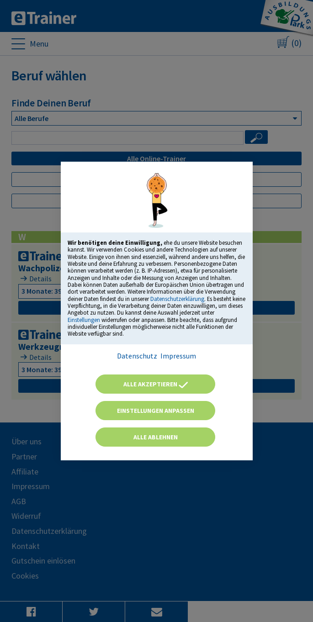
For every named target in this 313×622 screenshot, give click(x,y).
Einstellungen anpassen (155, 410)
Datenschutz (137, 355)
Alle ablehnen (155, 437)
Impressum (178, 355)
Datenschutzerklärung (177, 298)
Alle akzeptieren (155, 384)
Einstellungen (84, 319)
